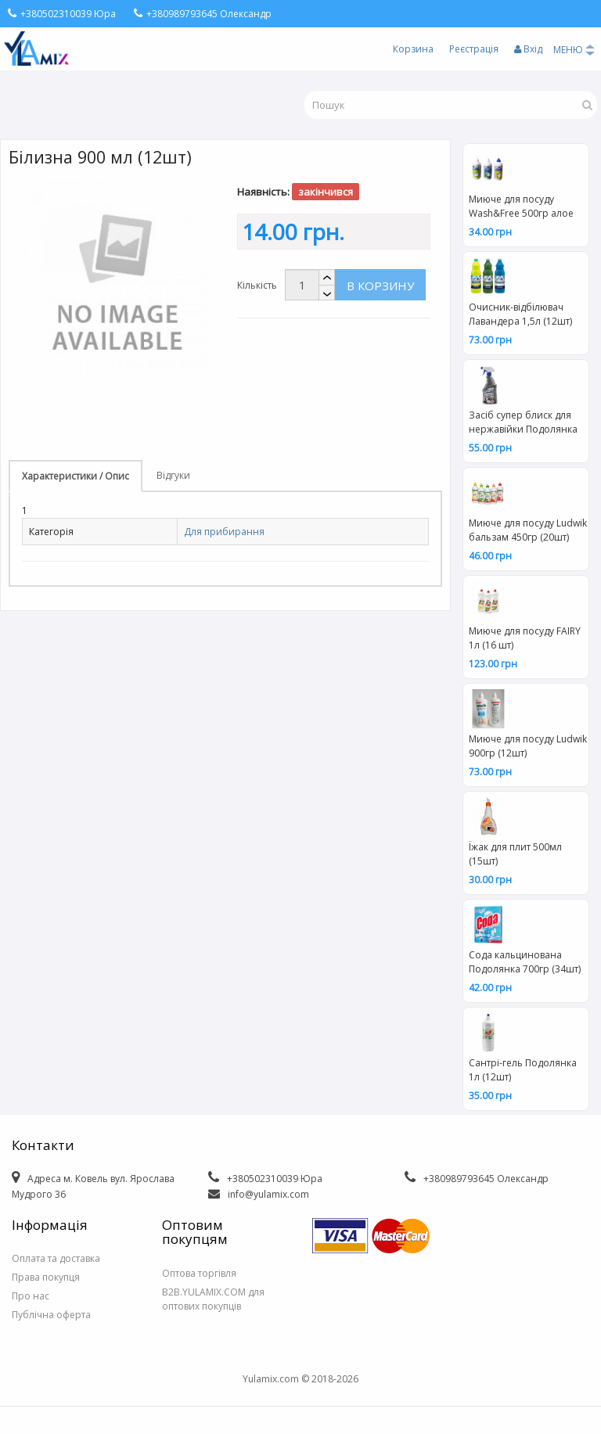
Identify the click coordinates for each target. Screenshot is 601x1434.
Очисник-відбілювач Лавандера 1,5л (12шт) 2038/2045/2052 (520, 316)
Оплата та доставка (56, 1258)
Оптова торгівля (199, 1273)
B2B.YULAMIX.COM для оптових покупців (213, 1299)
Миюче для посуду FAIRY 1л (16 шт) (525, 638)
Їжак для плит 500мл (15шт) (515, 854)
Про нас (30, 1296)
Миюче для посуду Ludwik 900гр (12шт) (528, 746)
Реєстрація (473, 49)
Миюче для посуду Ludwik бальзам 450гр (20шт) (528, 530)
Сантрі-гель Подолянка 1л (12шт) (523, 1070)
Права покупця (46, 1277)
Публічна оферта (51, 1314)
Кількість (257, 285)
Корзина (413, 49)
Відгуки (173, 475)
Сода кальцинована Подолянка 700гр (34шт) (525, 962)
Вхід (528, 49)
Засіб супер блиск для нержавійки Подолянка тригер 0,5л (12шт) (523, 424)
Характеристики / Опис (75, 476)
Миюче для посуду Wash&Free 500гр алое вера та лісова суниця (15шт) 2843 (521, 208)
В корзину (380, 285)
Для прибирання (224, 531)
